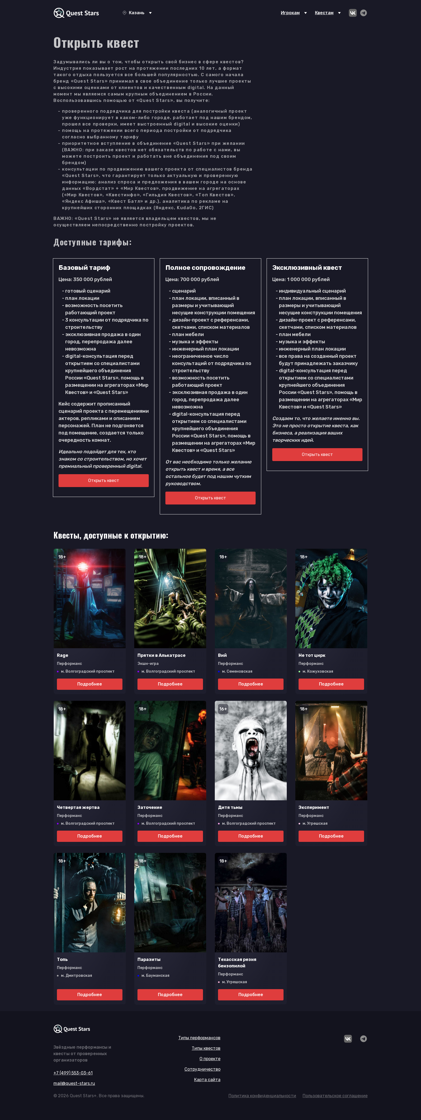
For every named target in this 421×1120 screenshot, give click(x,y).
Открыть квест (103, 480)
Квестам (324, 12)
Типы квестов (206, 1048)
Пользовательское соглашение (335, 1095)
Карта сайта (207, 1079)
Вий (222, 655)
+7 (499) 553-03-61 (73, 1072)
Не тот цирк (312, 655)
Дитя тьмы (230, 807)
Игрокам (290, 12)
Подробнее (89, 684)
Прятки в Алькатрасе (161, 655)
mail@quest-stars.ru (74, 1083)
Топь (62, 959)
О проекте (209, 1058)
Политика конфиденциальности (262, 1095)
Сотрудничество (202, 1069)
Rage (62, 655)
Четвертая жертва (78, 807)
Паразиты (149, 959)
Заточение (149, 807)
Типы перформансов (199, 1037)
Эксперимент (314, 807)
